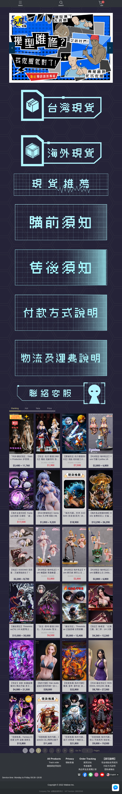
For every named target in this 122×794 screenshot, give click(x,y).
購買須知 (88, 762)
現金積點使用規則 (109, 762)
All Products (54, 759)
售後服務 (88, 766)
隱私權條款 (109, 769)
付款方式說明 (109, 766)
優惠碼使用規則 (54, 766)
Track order (54, 762)
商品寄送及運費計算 (88, 769)
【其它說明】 (109, 759)
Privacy (70, 759)
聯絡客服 (70, 762)
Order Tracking (87, 759)
